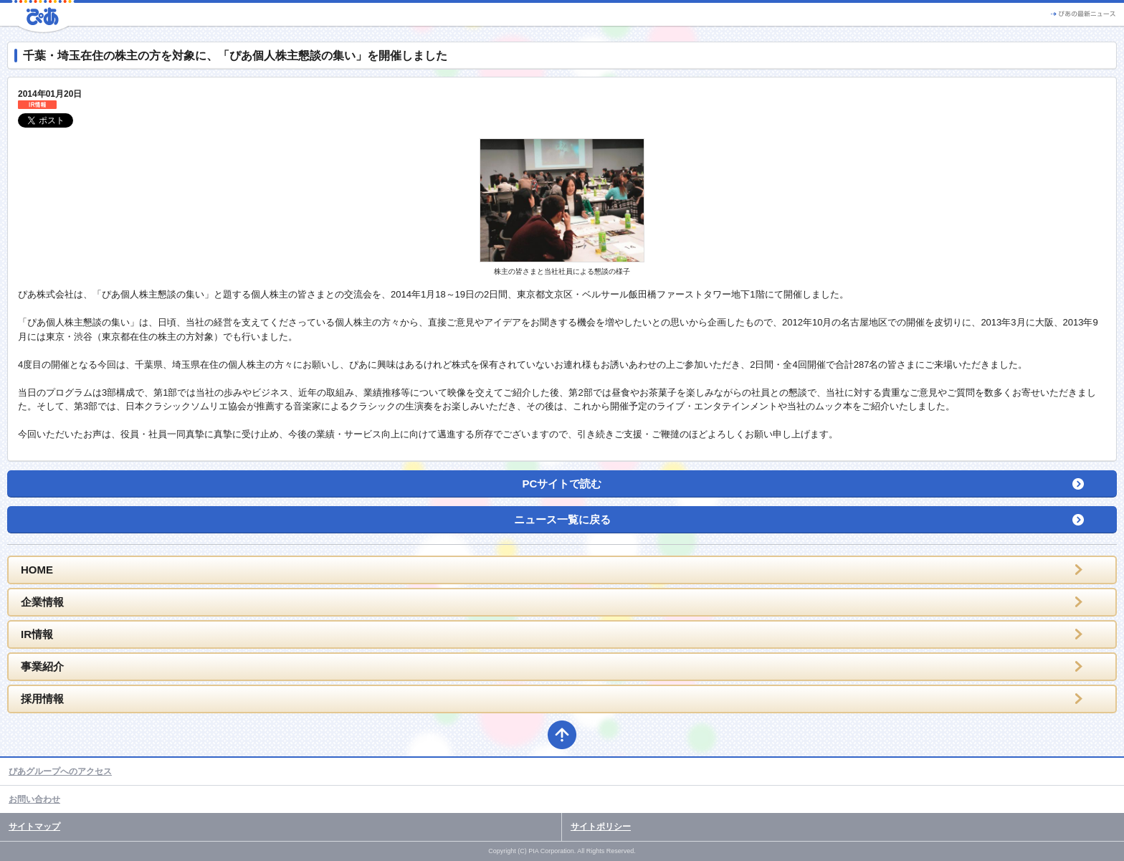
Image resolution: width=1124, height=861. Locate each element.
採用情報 (42, 699)
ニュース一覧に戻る (562, 519)
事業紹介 (42, 666)
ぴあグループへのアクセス (60, 771)
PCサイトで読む (562, 483)
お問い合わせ (34, 799)
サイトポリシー (601, 827)
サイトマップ (34, 827)
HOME (37, 569)
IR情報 (37, 634)
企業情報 (42, 602)
